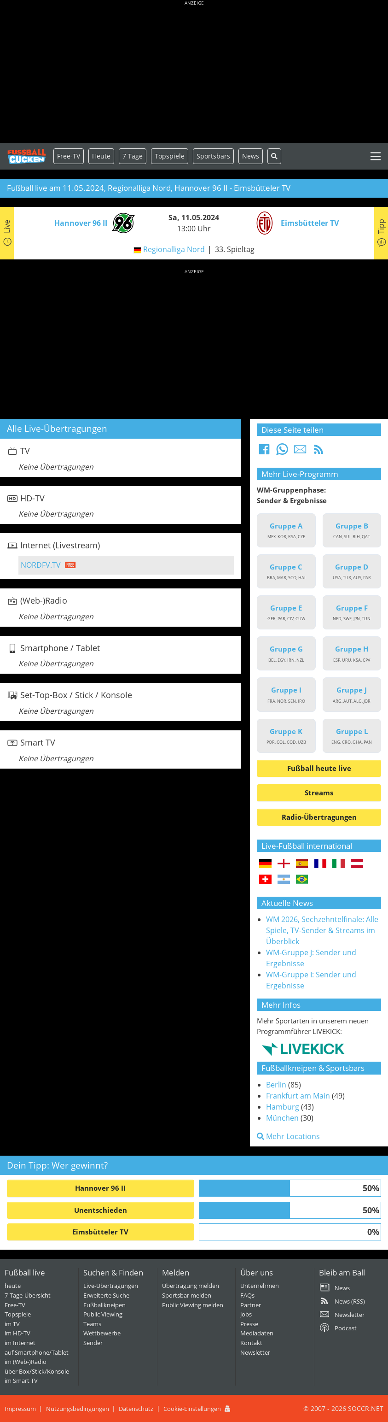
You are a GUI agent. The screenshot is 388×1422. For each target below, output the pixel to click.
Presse (249, 1324)
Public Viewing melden (192, 1305)
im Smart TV (21, 1380)
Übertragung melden (190, 1285)
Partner (250, 1305)
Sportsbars (213, 156)
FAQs (247, 1295)
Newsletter (255, 1352)
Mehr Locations (288, 1136)
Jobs (246, 1314)
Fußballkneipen (104, 1305)
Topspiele (18, 1314)
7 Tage (132, 156)
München (282, 1118)
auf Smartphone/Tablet (37, 1352)
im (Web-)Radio (25, 1361)
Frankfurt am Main (298, 1096)
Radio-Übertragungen (319, 817)
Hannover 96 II (100, 1188)
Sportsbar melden (186, 1295)
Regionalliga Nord (174, 249)
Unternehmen (259, 1285)
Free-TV (68, 156)
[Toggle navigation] (375, 156)
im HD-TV (17, 1333)
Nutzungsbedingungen (77, 1408)
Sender (93, 1343)
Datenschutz (136, 1408)
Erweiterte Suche (106, 1295)
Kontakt (251, 1343)
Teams (92, 1324)
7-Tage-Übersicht (28, 1295)
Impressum (20, 1408)
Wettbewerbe (102, 1333)
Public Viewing (102, 1314)
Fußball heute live (319, 768)
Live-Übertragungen (110, 1285)
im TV (12, 1324)
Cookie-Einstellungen (192, 1408)
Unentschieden (100, 1210)
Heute (101, 156)
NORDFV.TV (41, 565)
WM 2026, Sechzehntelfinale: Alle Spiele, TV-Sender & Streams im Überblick (322, 930)
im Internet (20, 1343)
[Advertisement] (194, 73)
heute (13, 1285)
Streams (319, 792)
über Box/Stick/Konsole (37, 1371)
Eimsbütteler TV (100, 1232)
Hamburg (282, 1107)
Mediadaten (256, 1333)
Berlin (276, 1085)
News (250, 156)
